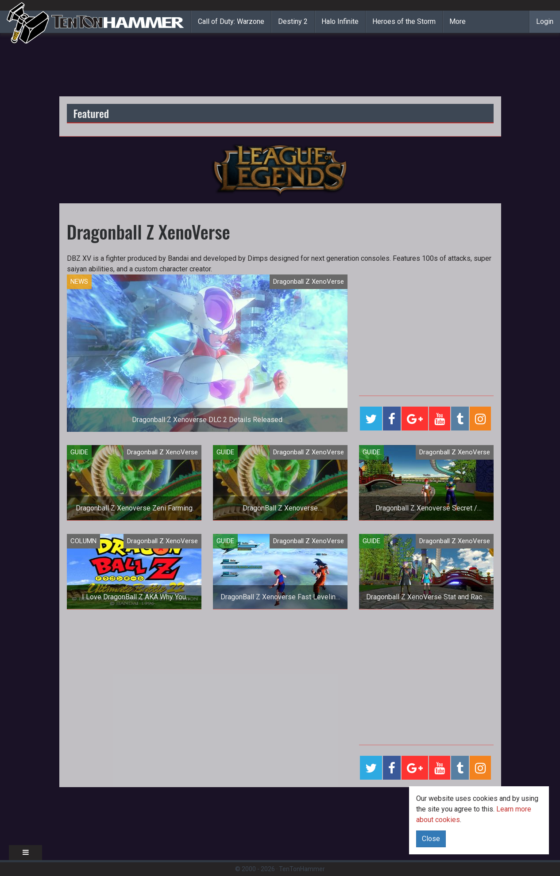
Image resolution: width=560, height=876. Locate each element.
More (457, 21)
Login (544, 21)
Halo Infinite (340, 21)
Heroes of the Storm (404, 21)
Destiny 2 (293, 21)
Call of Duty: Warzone (231, 21)
